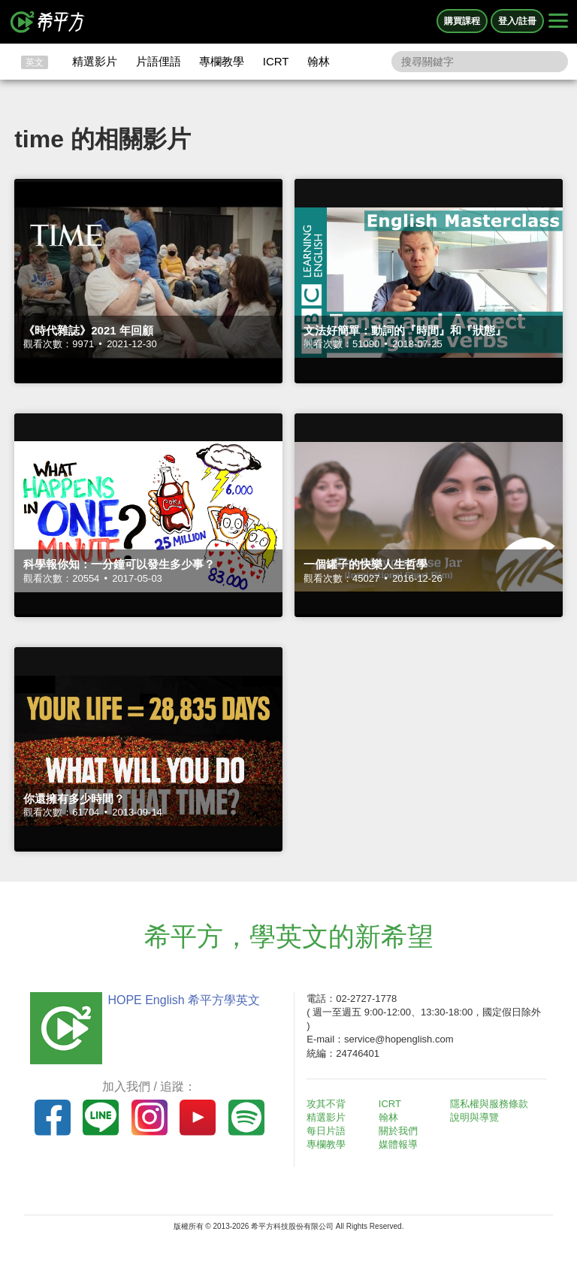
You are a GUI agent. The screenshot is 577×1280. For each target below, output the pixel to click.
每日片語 (326, 1130)
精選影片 (94, 61)
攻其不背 (326, 1103)
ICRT (276, 61)
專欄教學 (221, 61)
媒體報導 (398, 1144)
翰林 (318, 61)
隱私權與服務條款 (489, 1103)
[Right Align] (558, 22)
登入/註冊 (517, 21)
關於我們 (398, 1130)
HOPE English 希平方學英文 (183, 1000)
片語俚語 (158, 61)
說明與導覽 (474, 1117)
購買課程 (462, 21)
